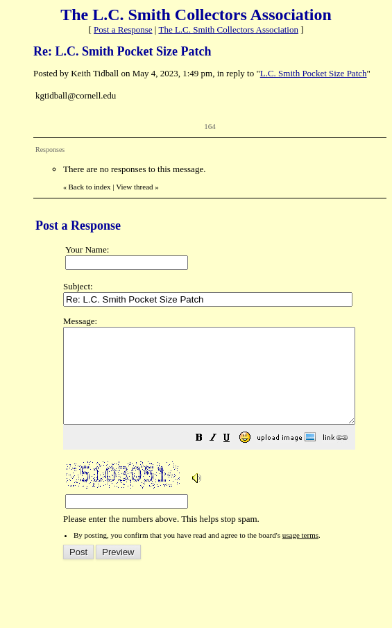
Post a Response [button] (123, 29)
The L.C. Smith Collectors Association (228, 29)
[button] (233, 458)
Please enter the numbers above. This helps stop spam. (226, 429)
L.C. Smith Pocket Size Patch (313, 73)
